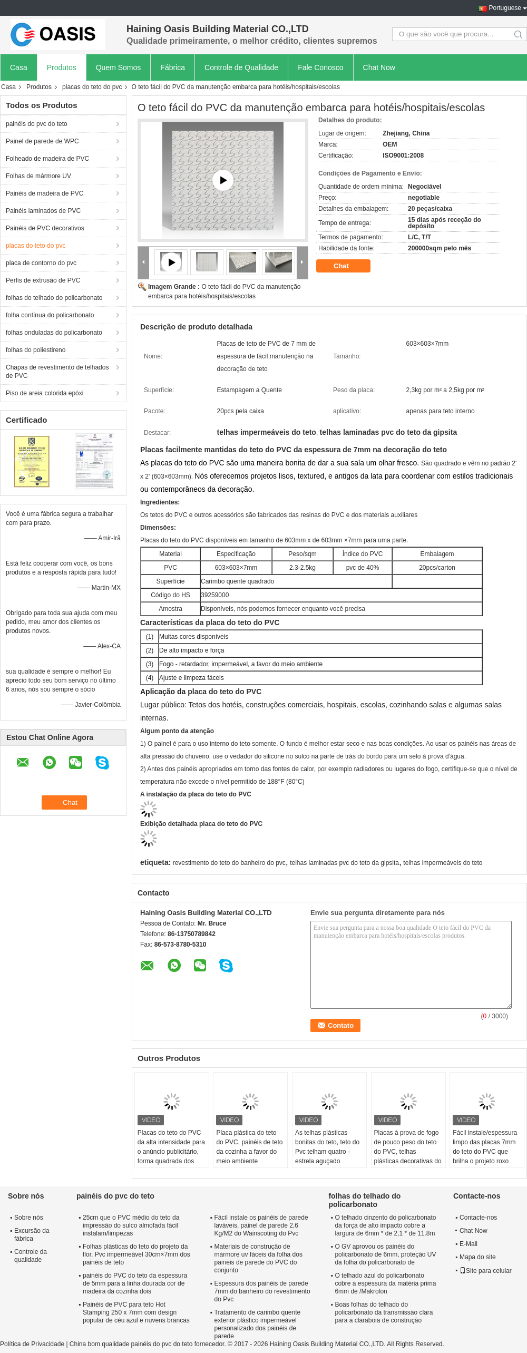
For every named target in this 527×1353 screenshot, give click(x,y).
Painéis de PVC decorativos (45, 228)
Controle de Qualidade (241, 67)
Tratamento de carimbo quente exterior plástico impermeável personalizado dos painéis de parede (257, 1324)
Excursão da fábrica (32, 1234)
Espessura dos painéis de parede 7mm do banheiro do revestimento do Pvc (262, 1291)
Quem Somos (118, 67)
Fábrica (172, 67)
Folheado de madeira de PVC (47, 158)
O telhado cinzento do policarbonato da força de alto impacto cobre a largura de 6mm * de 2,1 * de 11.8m (385, 1225)
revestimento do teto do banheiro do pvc (229, 863)
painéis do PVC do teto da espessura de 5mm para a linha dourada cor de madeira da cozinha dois (135, 1283)
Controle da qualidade (30, 1255)
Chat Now (379, 67)
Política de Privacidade (32, 1344)
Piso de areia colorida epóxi (44, 393)
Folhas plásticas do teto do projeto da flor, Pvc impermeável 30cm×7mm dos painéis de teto (136, 1254)
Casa (18, 67)
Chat (349, 266)
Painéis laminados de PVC (43, 211)
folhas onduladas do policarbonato (54, 332)
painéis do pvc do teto (36, 124)
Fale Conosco (320, 67)
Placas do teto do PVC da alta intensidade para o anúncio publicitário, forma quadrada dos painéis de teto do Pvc (171, 1151)
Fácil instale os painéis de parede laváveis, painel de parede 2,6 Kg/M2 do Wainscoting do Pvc (261, 1225)
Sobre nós (28, 1217)
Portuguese (505, 8)
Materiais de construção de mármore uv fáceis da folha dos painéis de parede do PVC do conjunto (258, 1258)
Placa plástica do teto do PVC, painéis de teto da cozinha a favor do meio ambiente (249, 1147)
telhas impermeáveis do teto (442, 863)
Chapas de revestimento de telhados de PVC (57, 371)
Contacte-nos (478, 1217)
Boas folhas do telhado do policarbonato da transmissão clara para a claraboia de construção (384, 1312)
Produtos (61, 67)
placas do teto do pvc (92, 87)
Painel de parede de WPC (42, 141)
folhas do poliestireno (35, 350)
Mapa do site (478, 1257)
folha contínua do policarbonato (50, 315)
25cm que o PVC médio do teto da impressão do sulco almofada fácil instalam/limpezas (131, 1225)
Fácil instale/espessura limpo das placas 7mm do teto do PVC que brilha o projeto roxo (485, 1147)
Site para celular (486, 1270)
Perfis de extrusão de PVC (43, 280)
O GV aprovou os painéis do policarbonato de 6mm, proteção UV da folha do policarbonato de (385, 1254)
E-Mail (468, 1244)
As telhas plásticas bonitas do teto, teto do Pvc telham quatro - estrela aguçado (327, 1147)
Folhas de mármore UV (38, 176)
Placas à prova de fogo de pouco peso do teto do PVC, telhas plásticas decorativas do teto (408, 1151)
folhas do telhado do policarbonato (54, 297)
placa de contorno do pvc (41, 263)
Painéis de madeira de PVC (44, 193)
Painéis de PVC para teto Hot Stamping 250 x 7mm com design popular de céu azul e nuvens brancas (136, 1312)
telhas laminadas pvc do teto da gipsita (344, 863)
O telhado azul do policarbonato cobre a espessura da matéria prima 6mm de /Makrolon (385, 1283)
